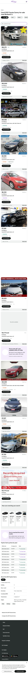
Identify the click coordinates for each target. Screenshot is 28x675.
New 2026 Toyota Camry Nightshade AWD (12, 520)
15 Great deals (22, 554)
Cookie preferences (8, 671)
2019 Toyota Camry (5, 567)
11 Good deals (22, 548)
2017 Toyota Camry (5, 572)
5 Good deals (22, 572)
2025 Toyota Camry (5, 551)
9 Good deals (22, 564)
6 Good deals (22, 567)
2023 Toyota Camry (5, 556)
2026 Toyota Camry (5, 548)
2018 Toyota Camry (5, 570)
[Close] (26, 662)
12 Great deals (22, 556)
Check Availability (6, 57)
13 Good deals (22, 562)
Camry (2, 9)
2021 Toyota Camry (5, 562)
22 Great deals (22, 551)
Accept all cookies (20, 671)
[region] (14, 668)
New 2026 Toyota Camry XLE (5, 519)
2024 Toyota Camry (5, 554)
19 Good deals (22, 559)
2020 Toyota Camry (5, 564)
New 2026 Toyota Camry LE (18, 519)
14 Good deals (22, 570)
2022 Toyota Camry (5, 559)
